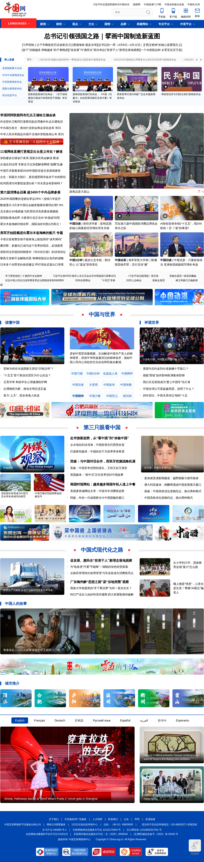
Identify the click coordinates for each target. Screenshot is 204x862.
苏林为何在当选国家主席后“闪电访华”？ (28, 368)
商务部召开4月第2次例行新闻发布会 (181, 94)
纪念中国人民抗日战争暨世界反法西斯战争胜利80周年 (34, 280)
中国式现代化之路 (102, 550)
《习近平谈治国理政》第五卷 (142, 276)
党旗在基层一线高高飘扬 (182, 276)
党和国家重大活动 (12, 68)
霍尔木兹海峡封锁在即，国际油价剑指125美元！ (31, 224)
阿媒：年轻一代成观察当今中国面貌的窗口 (97, 497)
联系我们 (113, 819)
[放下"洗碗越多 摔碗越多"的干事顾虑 (45, 50)
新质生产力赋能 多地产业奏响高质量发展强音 (28, 590)
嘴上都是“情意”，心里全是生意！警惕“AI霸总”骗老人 (188, 588)
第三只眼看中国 (102, 427)
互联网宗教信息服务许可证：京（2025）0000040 (101, 834)
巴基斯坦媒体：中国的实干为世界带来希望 (97, 451)
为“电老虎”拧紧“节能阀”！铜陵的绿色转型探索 (99, 566)
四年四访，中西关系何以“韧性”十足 (165, 395)
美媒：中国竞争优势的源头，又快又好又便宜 (98, 468)
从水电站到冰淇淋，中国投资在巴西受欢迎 (97, 444)
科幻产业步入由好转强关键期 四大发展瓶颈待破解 (102, 594)
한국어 (162, 720)
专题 (59, 233)
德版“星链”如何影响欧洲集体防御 (164, 375)
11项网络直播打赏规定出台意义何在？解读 (31, 151)
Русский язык (102, 720)
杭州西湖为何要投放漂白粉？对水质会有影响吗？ (31, 183)
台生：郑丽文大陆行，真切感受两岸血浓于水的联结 (33, 177)
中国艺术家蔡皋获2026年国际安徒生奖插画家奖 (30, 170)
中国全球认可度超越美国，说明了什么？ (168, 388)
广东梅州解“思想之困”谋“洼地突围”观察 (99, 582)
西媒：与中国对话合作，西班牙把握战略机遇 (102, 461)
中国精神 (78, 396)
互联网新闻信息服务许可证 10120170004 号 (97, 829)
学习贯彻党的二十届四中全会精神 (23, 276)
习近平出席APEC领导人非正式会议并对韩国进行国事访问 (84, 276)
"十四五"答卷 (108, 280)
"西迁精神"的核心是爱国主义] (163, 44)
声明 (137, 819)
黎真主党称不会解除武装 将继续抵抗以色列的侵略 (32, 258)
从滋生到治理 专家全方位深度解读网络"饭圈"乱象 (31, 164)
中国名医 (120, 260)
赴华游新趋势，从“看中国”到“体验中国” (99, 438)
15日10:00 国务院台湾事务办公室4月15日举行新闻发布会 (145, 59)
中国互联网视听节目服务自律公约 (22, 824)
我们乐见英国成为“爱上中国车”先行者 (166, 382)
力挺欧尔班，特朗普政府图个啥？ (161, 359)
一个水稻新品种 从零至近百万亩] (161, 50)
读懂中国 (12, 323)
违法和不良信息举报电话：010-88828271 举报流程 (169, 824)
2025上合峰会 (133, 280)
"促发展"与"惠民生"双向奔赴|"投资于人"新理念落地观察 (104, 50)
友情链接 (150, 819)
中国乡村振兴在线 (174, 4)
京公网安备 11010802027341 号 (144, 829)
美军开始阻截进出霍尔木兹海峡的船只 (28, 233)
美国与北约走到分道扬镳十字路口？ (166, 368)
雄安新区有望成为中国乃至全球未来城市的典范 (14, 495)
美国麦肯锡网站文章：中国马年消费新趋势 (97, 491)
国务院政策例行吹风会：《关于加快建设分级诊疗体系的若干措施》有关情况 (47, 98)
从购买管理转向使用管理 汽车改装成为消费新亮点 (102, 573)
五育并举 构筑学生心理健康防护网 (25, 382)
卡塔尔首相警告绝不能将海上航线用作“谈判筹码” (31, 239)
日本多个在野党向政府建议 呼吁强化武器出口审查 (32, 264)
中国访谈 (75, 223)
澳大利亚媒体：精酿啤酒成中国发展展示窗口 (172, 484)
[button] (201, 149)
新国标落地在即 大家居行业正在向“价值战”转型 (30, 217)
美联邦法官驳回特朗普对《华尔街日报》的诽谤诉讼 (33, 252)
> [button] (201, 59)
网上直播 (9, 59)
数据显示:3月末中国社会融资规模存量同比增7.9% (31, 205)
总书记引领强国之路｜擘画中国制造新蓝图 (102, 36)
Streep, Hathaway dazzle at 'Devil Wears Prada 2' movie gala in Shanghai (51, 798)
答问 (58, 128)
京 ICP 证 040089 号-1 (54, 829)
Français (39, 720)
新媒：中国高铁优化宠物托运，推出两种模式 (172, 491)
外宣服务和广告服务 (76, 819)
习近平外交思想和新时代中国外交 (111, 4)
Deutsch (60, 720)
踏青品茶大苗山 (79, 191)
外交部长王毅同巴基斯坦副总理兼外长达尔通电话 (31, 121)
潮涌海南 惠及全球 (85, 44)
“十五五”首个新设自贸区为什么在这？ (27, 375)
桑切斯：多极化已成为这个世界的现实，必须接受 (31, 245)
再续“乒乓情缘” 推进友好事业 (19, 359)
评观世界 (151, 323)
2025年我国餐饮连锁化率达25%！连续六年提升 (30, 198)
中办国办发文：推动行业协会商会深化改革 (27, 128)
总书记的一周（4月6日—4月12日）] (121, 44)
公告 (126, 819)
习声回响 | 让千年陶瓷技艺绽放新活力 (47, 44)
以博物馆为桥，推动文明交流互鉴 (24, 388)
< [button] (196, 59)
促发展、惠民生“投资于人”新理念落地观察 (101, 560)
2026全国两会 (82, 280)
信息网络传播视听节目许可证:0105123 (47, 834)
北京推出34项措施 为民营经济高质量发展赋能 (29, 211)
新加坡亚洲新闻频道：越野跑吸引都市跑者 (171, 478)
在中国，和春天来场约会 (157, 467)
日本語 (79, 720)
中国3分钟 (75, 260)
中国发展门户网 (152, 4)
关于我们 (54, 819)
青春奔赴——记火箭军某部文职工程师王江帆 (31, 650)
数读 (56, 158)
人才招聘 (97, 819)
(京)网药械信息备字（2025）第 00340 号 (156, 834)
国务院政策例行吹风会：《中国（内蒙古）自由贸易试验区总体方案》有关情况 (92, 98)
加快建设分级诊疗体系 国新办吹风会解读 (26, 158)
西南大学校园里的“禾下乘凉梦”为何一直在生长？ (101, 588)
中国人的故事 (16, 604)
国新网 (136, 4)
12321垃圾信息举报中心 (84, 824)
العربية (144, 720)
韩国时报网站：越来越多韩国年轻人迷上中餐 (102, 484)
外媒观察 (8, 467)
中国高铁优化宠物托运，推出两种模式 (168, 497)
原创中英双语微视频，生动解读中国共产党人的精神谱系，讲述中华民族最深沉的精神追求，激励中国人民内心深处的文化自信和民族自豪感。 (101, 358)
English (19, 720)
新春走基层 (158, 280)
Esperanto (182, 720)
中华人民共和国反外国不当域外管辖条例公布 (28, 134)
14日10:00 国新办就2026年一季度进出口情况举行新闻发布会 (72, 59)
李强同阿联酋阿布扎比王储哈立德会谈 (28, 115)
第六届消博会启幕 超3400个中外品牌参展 (30, 192)
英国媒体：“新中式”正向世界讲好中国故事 (96, 474)
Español (125, 720)
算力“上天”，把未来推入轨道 (21, 395)
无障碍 (195, 847)
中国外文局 (194, 4)
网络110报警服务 (56, 824)
